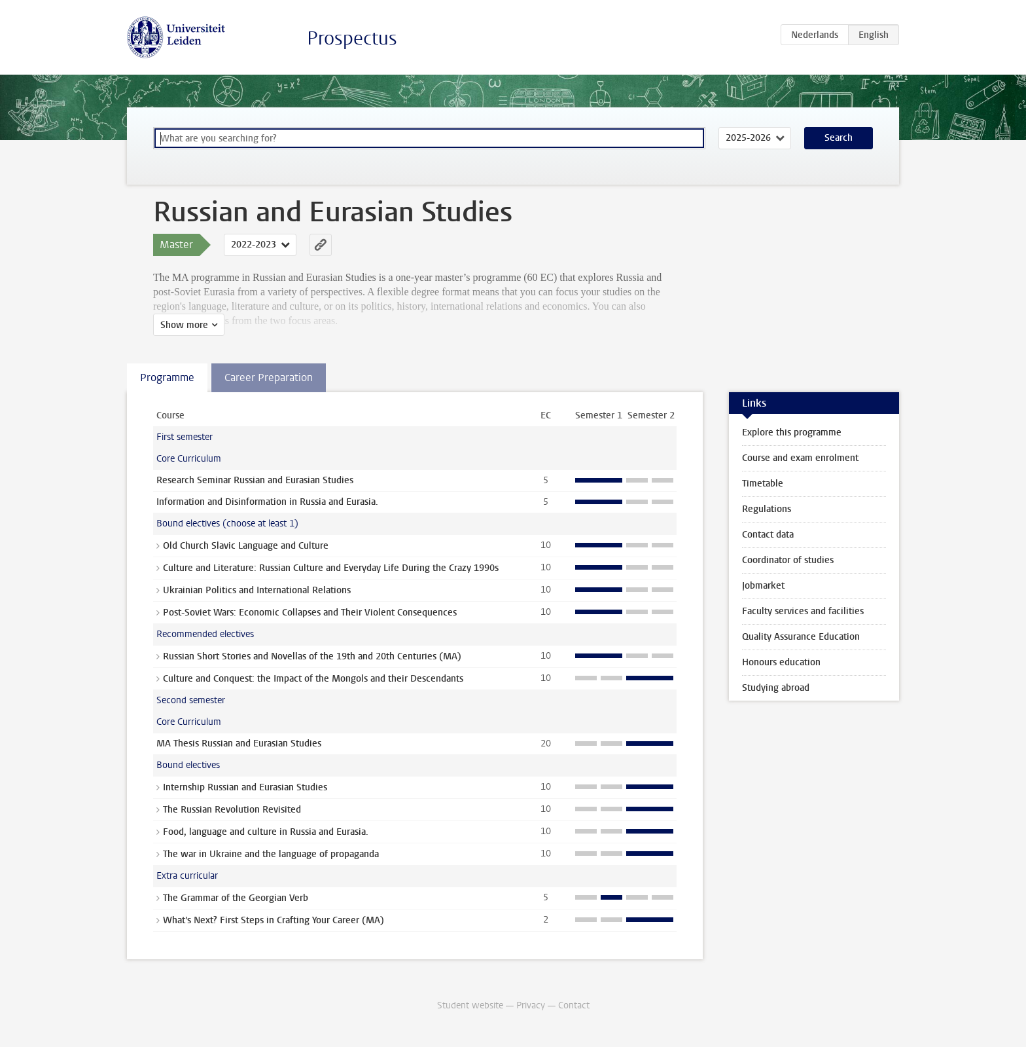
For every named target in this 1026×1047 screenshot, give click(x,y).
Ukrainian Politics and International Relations (257, 590)
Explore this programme (791, 432)
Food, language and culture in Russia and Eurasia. (265, 832)
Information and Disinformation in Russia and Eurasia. (267, 502)
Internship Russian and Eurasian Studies (245, 787)
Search (838, 138)
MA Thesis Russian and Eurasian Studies (238, 743)
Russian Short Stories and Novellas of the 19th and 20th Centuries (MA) (312, 656)
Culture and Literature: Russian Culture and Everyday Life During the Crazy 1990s (331, 568)
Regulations (766, 509)
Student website (470, 1005)
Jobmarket (763, 585)
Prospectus (352, 38)
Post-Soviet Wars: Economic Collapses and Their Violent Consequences (310, 612)
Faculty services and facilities (803, 611)
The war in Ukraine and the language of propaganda (271, 854)
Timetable (762, 483)
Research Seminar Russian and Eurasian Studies (254, 480)
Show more (184, 325)
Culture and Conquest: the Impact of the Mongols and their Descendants (313, 678)
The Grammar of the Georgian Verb (235, 898)
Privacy (530, 1005)
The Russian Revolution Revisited (232, 809)
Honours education (781, 662)
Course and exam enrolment (800, 458)
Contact (574, 1005)
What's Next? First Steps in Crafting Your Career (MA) (273, 920)
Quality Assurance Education (801, 637)
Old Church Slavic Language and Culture (245, 546)
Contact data (768, 534)
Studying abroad (775, 688)
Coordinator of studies (788, 560)
